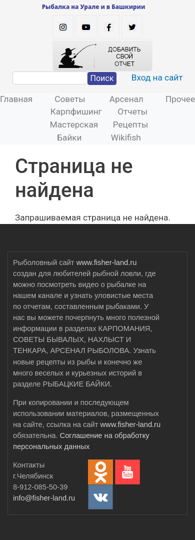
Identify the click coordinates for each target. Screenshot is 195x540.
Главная (16, 99)
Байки (69, 137)
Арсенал (127, 99)
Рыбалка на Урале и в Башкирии (94, 6)
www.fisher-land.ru (106, 262)
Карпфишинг (76, 111)
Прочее (180, 99)
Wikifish (126, 137)
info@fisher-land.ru (44, 498)
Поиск (102, 78)
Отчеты (133, 111)
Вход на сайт (157, 77)
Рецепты (130, 125)
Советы (69, 99)
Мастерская (74, 125)
